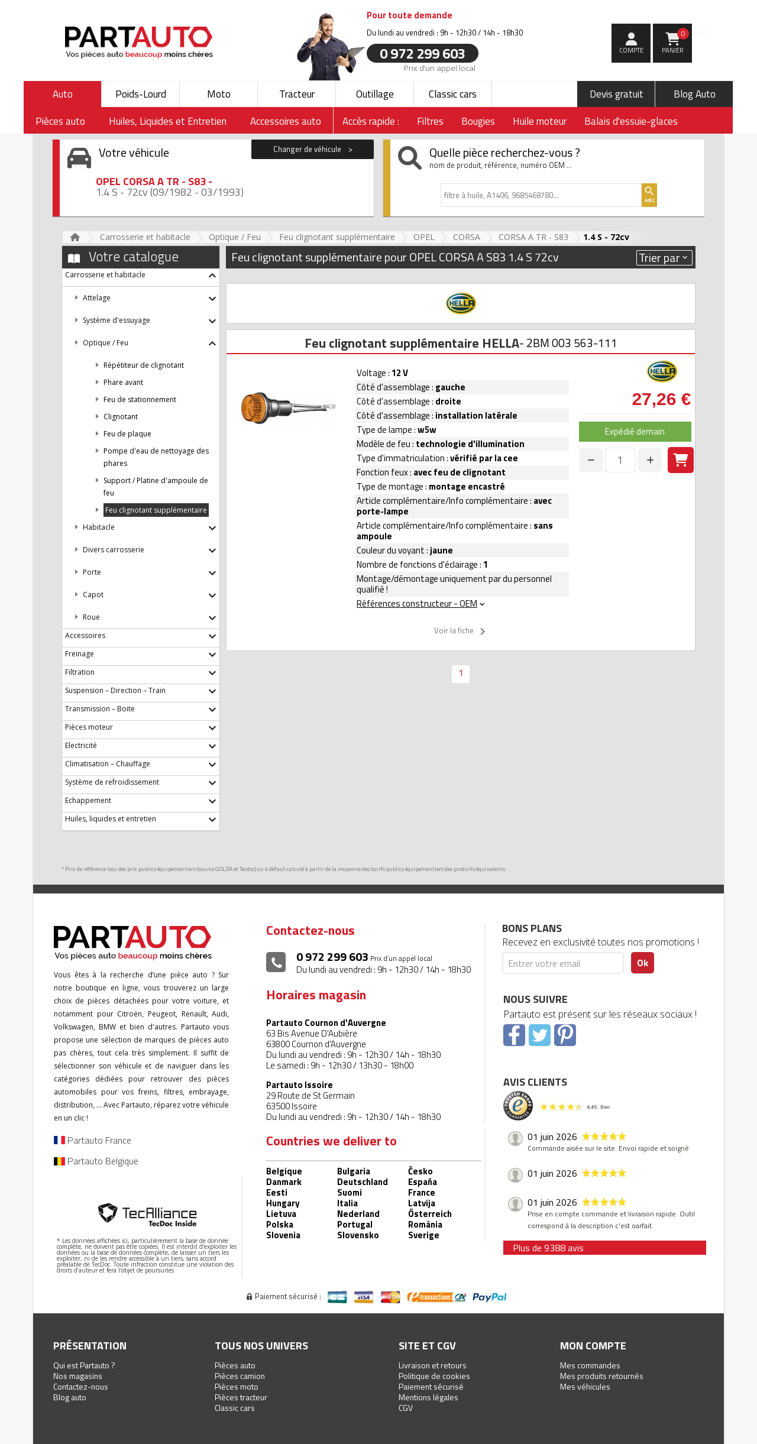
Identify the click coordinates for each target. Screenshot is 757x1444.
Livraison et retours (433, 1365)
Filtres (430, 121)
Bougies (478, 121)
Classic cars (453, 94)
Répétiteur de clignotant (143, 365)
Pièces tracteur (241, 1397)
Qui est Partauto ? (84, 1365)
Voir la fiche (462, 631)
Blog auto (69, 1397)
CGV (406, 1407)
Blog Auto (695, 94)
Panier (676, 41)
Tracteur (297, 94)
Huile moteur (540, 121)
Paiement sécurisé (431, 1386)
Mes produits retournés (601, 1375)
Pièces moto (236, 1386)
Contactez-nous (80, 1386)
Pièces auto (235, 1365)
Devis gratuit (616, 94)
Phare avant (123, 382)
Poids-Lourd (140, 94)
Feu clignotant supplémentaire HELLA (412, 343)
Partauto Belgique (96, 1161)
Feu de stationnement (139, 399)
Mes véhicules (585, 1386)
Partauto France (92, 1140)
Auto (63, 94)
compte (631, 50)
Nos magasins (77, 1375)
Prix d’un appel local (439, 67)
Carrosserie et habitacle (145, 236)
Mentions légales (428, 1397)
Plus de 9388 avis (548, 1248)
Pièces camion (240, 1375)
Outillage (375, 94)
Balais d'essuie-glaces (631, 121)
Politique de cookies (434, 1375)
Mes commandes (590, 1365)
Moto (219, 94)
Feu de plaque (127, 434)
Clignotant (120, 417)
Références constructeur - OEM (422, 603)
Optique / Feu (235, 236)
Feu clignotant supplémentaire (337, 236)
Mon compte (593, 1346)
